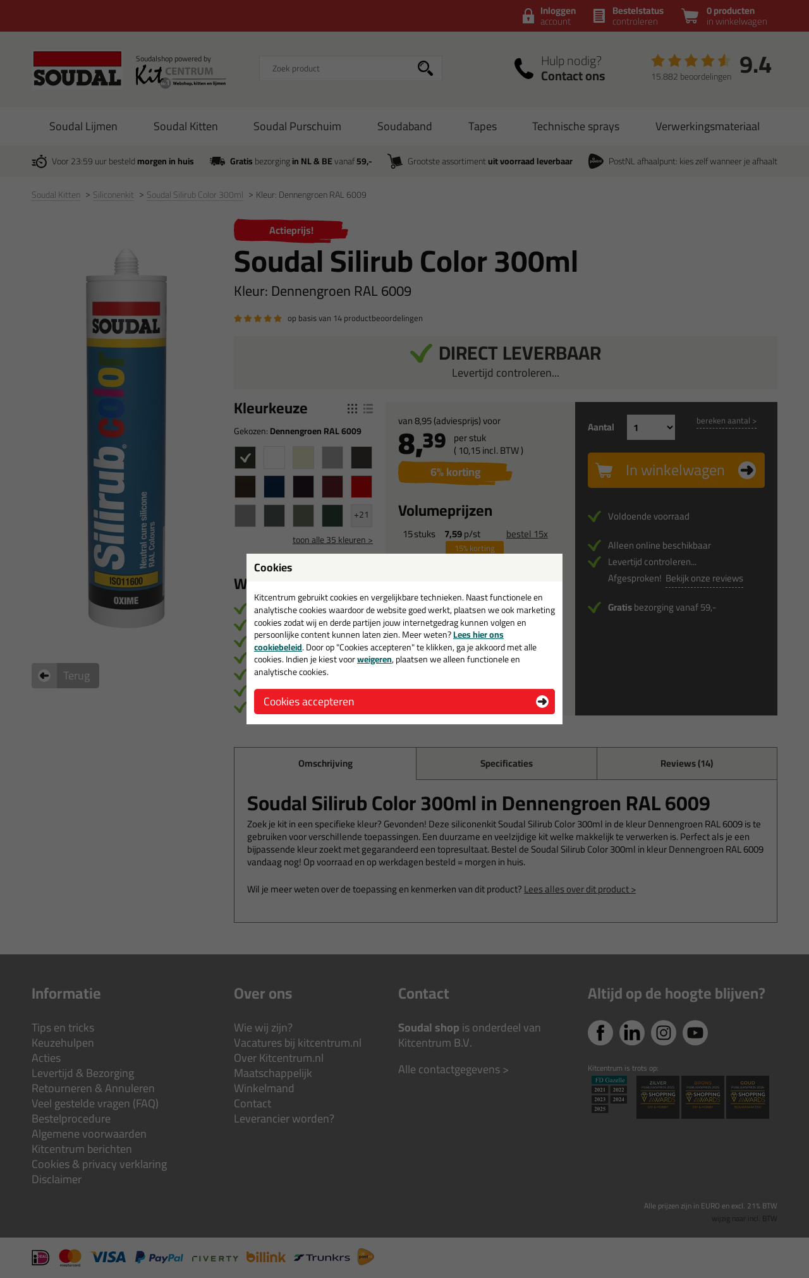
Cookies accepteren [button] (309, 701)
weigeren (374, 659)
